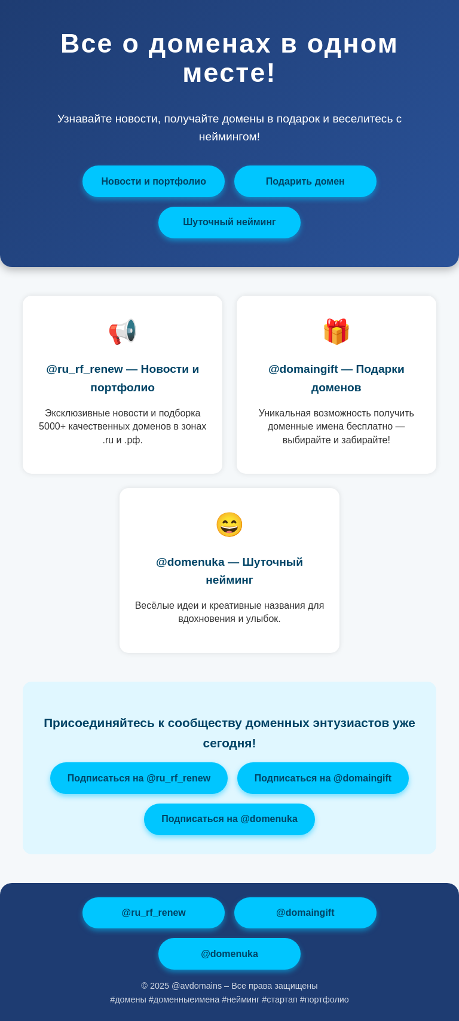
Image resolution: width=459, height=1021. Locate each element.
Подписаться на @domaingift (323, 778)
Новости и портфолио (153, 181)
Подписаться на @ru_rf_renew (139, 778)
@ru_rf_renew (154, 912)
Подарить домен (305, 181)
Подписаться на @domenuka (229, 819)
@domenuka (229, 954)
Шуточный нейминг (229, 222)
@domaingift (305, 912)
